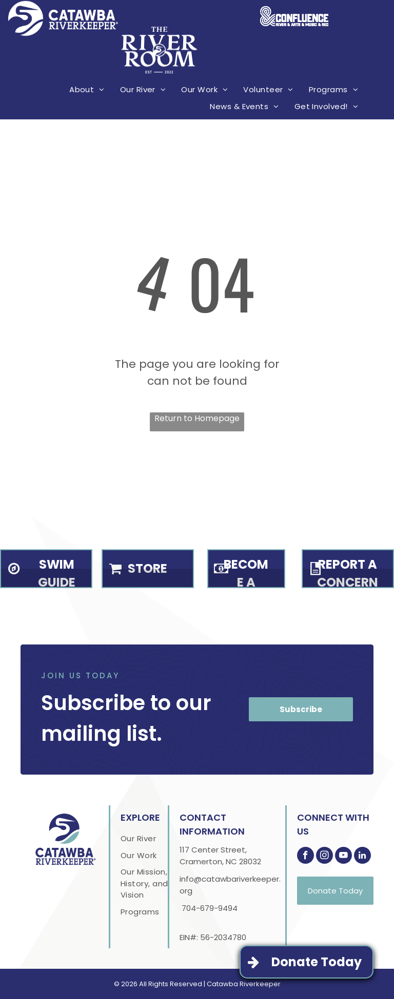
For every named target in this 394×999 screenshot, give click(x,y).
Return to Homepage (197, 418)
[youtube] (343, 856)
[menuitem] (87, 90)
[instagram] (324, 856)
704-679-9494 (210, 908)
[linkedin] (362, 856)
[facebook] (305, 856)
